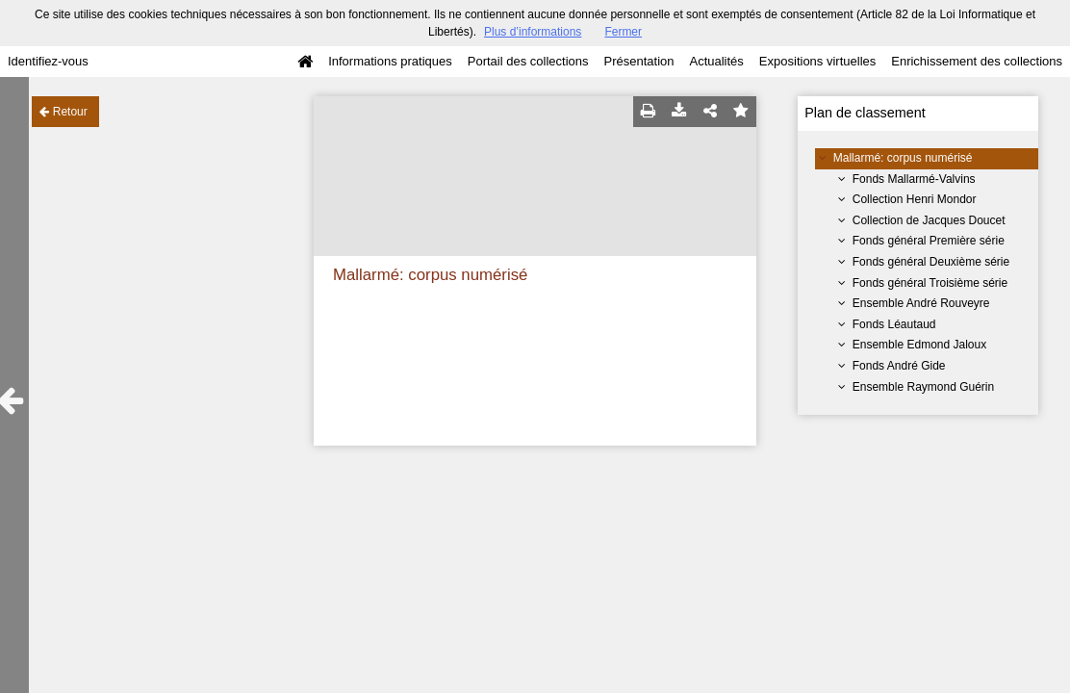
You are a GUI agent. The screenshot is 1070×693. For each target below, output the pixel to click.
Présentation (638, 61)
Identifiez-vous (48, 61)
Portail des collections (528, 61)
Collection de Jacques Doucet (929, 220)
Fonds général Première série (929, 240)
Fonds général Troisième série (930, 283)
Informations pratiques (390, 61)
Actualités (716, 61)
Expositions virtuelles (817, 61)
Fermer (623, 31)
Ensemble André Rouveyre (921, 303)
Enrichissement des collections (976, 61)
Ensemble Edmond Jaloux (919, 344)
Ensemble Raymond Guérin (923, 387)
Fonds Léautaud (894, 324)
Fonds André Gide (899, 365)
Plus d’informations (532, 31)
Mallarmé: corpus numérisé (903, 158)
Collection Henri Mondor (915, 199)
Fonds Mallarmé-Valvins (914, 179)
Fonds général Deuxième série (931, 262)
